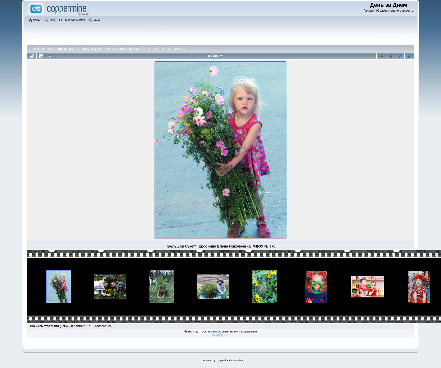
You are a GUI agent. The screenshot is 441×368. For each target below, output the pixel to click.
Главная (38, 49)
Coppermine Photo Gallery (229, 360)
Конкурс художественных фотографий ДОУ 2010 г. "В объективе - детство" (134, 49)
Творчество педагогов (62, 49)
